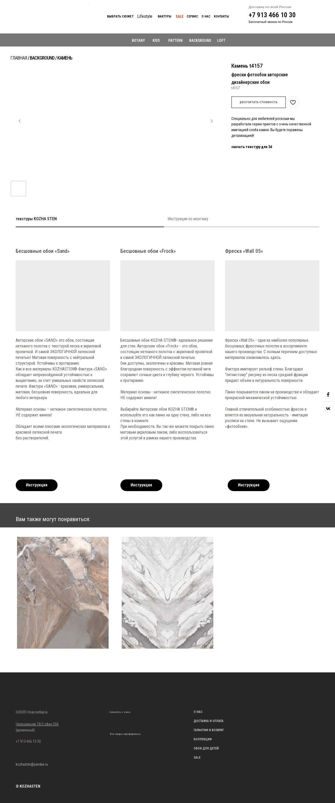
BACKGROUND (200, 40)
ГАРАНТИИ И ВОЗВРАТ (209, 730)
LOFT (221, 40)
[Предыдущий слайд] (20, 121)
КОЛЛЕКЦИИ (203, 739)
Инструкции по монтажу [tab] (188, 218)
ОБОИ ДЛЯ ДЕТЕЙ (206, 748)
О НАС (198, 712)
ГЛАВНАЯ (18, 58)
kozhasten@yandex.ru (32, 764)
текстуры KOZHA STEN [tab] (36, 218)
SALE (197, 757)
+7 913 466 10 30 (272, 15)
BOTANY (138, 40)
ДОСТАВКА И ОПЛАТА (209, 721)
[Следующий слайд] (212, 121)
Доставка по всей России (270, 7)
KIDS (156, 40)
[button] (258, 102)
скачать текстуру (246, 147)
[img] (113, 720)
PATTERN (175, 40)
